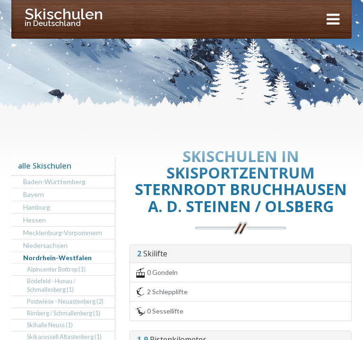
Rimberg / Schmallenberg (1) (63, 313)
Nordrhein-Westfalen (57, 258)
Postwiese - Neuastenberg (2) (65, 301)
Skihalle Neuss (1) (50, 325)
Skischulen (64, 16)
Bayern (33, 194)
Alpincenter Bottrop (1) (56, 269)
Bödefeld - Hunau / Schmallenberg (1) (51, 285)
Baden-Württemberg (54, 182)
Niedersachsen (45, 245)
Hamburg (36, 207)
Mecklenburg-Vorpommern (62, 233)
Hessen (34, 220)
